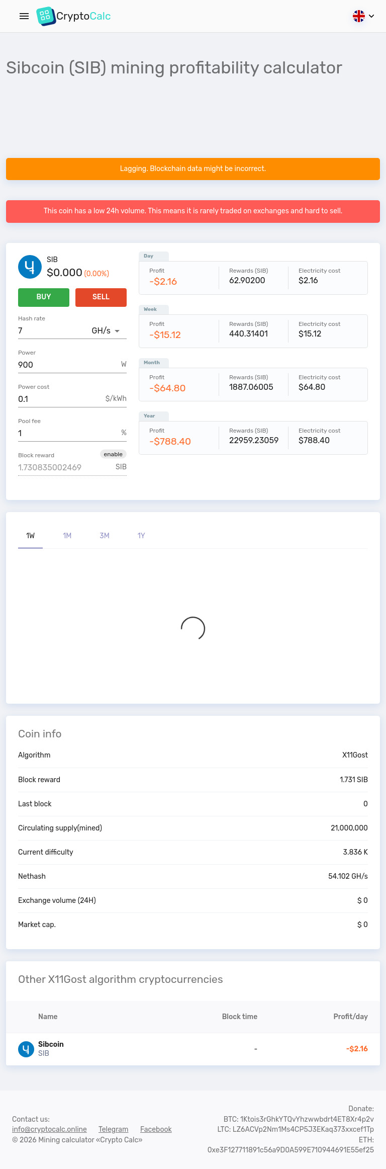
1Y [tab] (141, 536)
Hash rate (31, 318)
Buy (43, 297)
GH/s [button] (101, 331)
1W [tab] (30, 536)
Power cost (33, 386)
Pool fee (29, 421)
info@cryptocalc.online (49, 1129)
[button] (113, 453)
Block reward (36, 455)
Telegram (114, 1129)
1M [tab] (67, 536)
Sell (101, 297)
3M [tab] (105, 536)
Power (27, 352)
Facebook (156, 1129)
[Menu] (24, 16)
